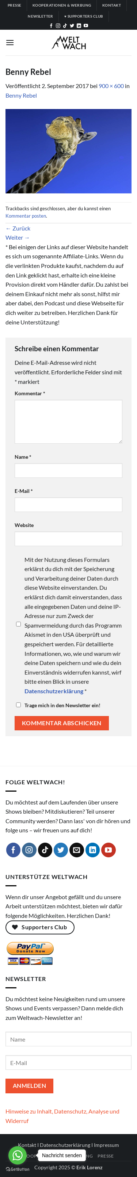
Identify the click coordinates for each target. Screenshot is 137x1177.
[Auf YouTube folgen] (86, 26)
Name (23, 457)
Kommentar (30, 393)
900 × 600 (111, 85)
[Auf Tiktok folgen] (65, 26)
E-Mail (24, 491)
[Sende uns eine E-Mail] (76, 850)
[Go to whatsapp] (17, 1155)
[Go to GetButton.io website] (17, 1169)
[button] (9, 42)
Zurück (17, 228)
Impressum (106, 1145)
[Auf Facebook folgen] (51, 26)
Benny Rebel (21, 95)
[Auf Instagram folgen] (58, 26)
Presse (106, 1156)
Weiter (17, 237)
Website (24, 525)
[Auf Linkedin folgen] (79, 26)
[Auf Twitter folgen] (72, 26)
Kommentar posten (25, 216)
